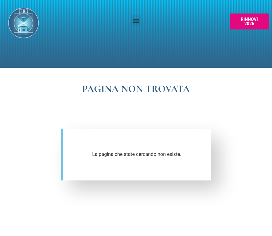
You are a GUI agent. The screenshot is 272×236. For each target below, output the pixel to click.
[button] (136, 20)
